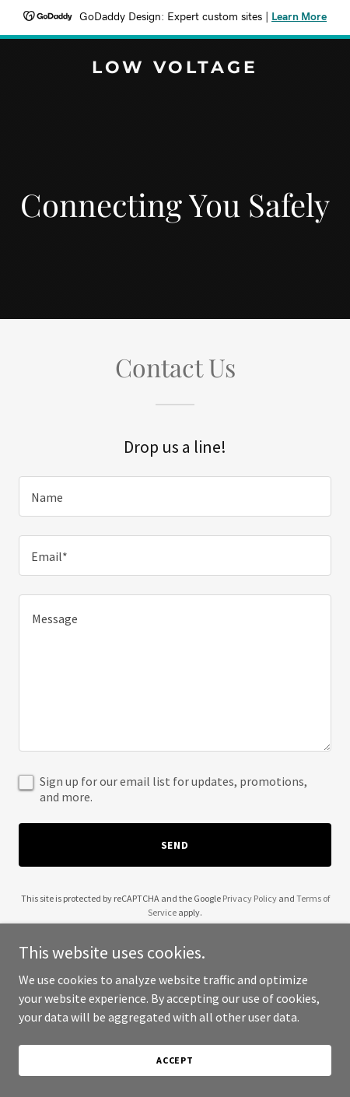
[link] (175, 68)
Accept (175, 1060)
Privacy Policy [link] (249, 898)
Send (175, 845)
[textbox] (175, 496)
